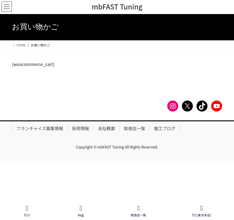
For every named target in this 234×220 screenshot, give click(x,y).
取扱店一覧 (134, 128)
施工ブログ (164, 128)
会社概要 (106, 128)
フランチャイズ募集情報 (39, 128)
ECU (27, 211)
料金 (81, 211)
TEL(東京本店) (201, 211)
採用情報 (80, 128)
